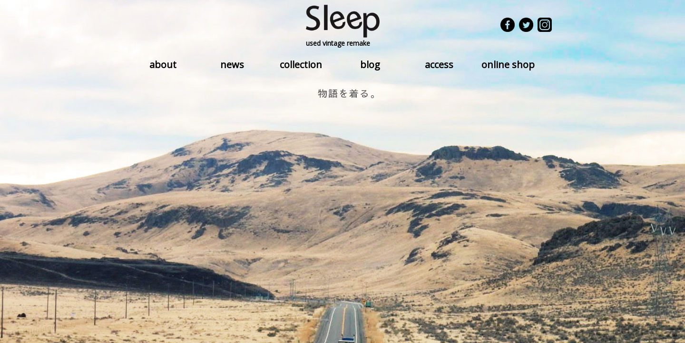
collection (301, 64)
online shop (508, 64)
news (232, 64)
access (439, 64)
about (162, 64)
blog (370, 64)
